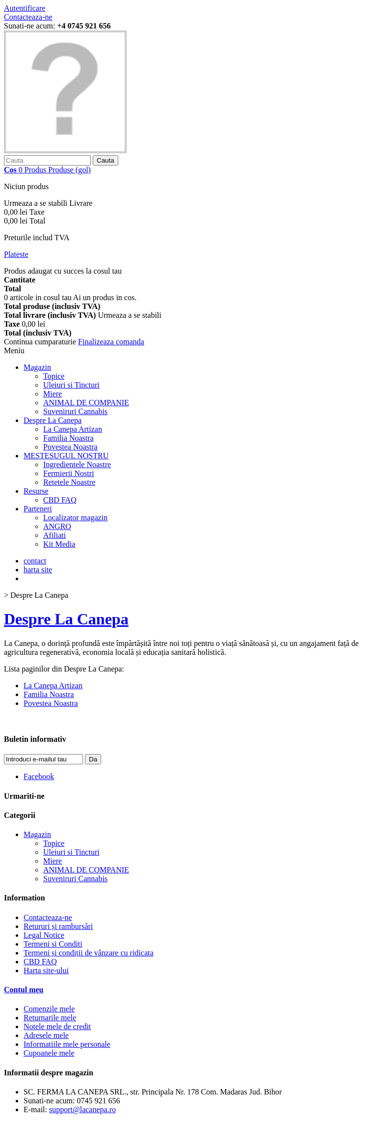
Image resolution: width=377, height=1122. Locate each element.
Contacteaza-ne (28, 17)
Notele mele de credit (57, 1026)
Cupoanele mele (49, 1053)
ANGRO (57, 526)
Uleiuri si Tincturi (71, 385)
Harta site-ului (46, 970)
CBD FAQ (60, 500)
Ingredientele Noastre (77, 464)
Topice (53, 376)
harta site (38, 569)
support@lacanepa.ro (82, 1109)
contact (35, 561)
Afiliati (54, 535)
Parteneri (38, 509)
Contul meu (23, 989)
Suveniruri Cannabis (75, 411)
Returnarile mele (50, 1017)
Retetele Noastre (69, 482)
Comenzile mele (49, 1009)
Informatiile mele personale (67, 1044)
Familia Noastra (68, 438)
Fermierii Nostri (68, 473)
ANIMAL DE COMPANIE (86, 402)
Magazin (37, 367)
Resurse (36, 491)
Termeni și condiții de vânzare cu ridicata (89, 953)
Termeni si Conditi (53, 944)
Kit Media (59, 544)
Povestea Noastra (70, 447)
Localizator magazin (75, 517)
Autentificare (24, 8)
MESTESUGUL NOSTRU (66, 455)
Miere (52, 394)
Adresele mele (46, 1035)
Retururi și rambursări (58, 926)
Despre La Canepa (52, 420)
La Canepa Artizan (72, 429)
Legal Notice (44, 935)
